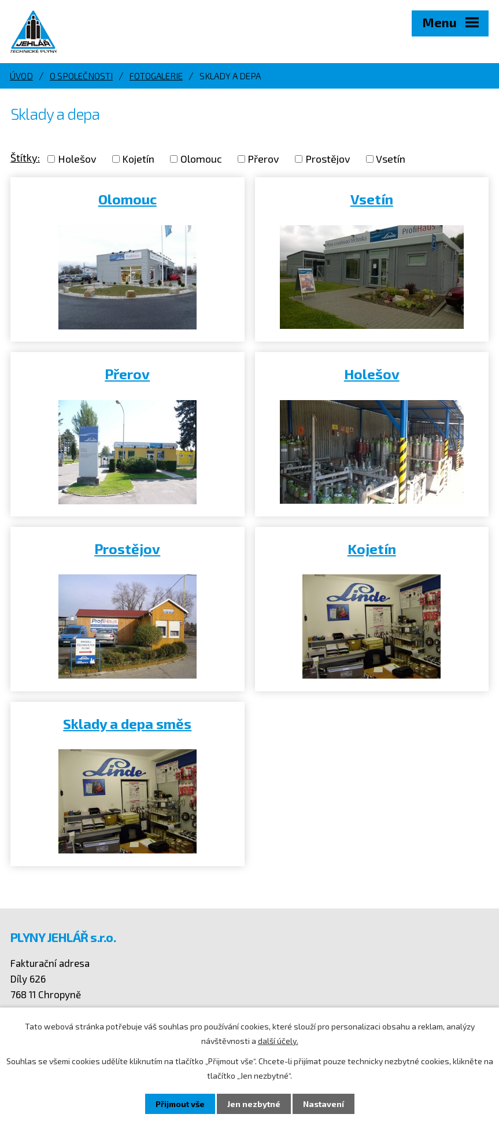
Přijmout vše (180, 1104)
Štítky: (25, 157)
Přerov (263, 158)
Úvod (21, 76)
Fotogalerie (156, 76)
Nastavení (323, 1104)
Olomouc (201, 158)
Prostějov (327, 158)
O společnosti (81, 76)
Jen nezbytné (253, 1104)
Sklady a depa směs (127, 723)
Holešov (77, 158)
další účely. (278, 1041)
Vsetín (390, 158)
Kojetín (138, 158)
